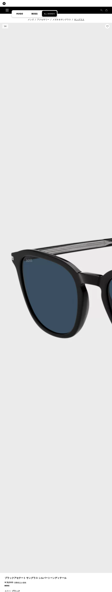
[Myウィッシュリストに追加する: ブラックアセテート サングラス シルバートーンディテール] (107, 26)
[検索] (101, 10)
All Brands (49, 14)
